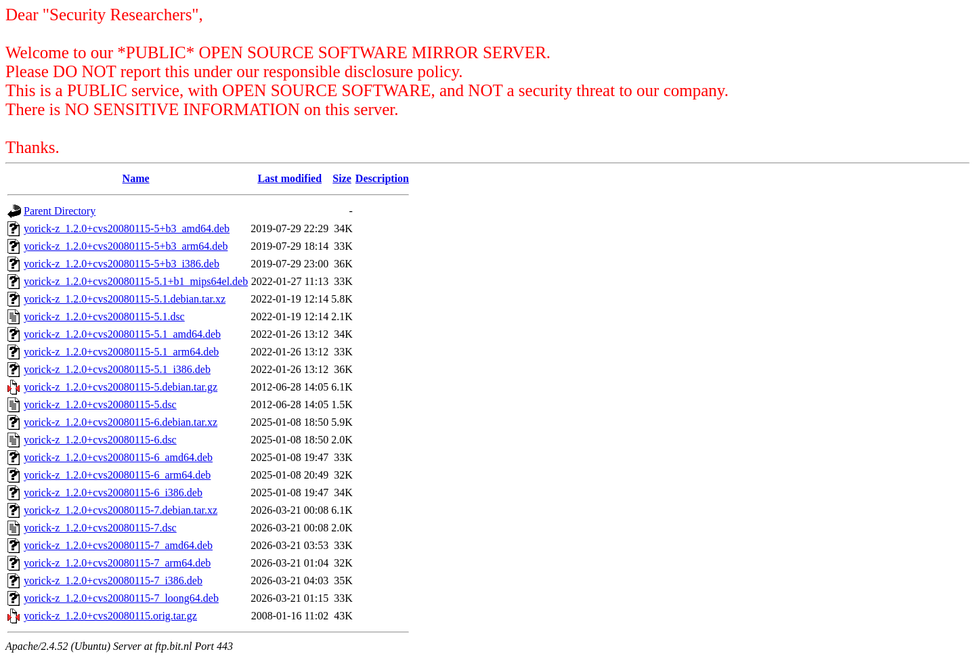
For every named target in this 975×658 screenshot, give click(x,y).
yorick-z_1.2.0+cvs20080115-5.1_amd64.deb (122, 334)
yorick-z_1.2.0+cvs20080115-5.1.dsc (104, 316)
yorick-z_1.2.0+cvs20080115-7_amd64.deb (118, 545)
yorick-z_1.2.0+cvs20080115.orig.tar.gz (110, 615)
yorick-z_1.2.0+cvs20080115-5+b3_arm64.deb (126, 246)
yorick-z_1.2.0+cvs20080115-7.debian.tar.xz (120, 510)
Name (136, 178)
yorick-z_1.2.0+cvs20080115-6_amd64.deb (118, 457)
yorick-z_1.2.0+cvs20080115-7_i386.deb (113, 580)
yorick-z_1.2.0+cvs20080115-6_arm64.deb (117, 475)
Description (382, 178)
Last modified (289, 178)
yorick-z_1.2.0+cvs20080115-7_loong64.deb (121, 598)
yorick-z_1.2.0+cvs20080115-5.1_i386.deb (117, 369)
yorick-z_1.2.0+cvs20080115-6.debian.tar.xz (120, 422)
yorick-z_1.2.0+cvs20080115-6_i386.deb (113, 492)
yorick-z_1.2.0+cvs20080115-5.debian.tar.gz (120, 387)
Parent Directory (59, 211)
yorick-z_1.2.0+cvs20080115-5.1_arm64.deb (121, 351)
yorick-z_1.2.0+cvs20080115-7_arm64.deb (117, 563)
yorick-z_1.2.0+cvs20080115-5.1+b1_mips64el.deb (136, 281)
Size (341, 178)
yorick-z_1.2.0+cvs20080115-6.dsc (100, 439)
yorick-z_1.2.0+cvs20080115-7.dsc (100, 527)
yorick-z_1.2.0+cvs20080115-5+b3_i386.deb (121, 263)
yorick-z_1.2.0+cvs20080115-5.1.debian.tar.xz (124, 299)
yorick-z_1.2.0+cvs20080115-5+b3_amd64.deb (127, 228)
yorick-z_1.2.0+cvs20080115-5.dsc (100, 404)
